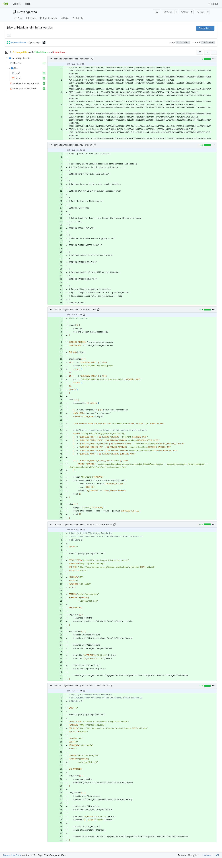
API (217, 855)
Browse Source (205, 28)
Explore (17, 3)
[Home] (6, 4)
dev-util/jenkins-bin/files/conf (73, 145)
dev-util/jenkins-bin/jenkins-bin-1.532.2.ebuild (83, 524)
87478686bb (208, 42)
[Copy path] (92, 59)
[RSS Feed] (156, 12)
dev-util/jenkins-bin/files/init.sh (75, 309)
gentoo (32, 11)
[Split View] (207, 52)
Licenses (206, 855)
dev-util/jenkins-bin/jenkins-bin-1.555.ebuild (81, 686)
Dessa (21, 11)
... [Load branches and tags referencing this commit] (9, 35)
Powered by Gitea (12, 855)
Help (27, 3)
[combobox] (200, 52)
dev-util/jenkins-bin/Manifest (71, 59)
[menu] (214, 52)
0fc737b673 (183, 42)
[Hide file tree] (6, 52)
